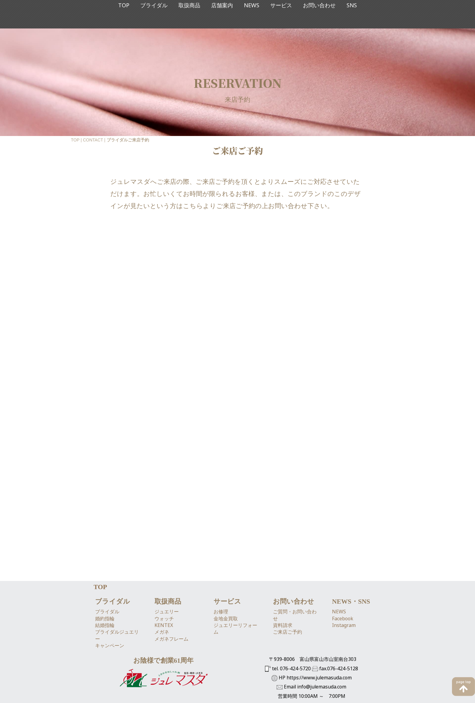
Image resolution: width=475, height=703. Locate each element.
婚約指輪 (105, 573)
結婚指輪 (105, 579)
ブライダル (154, 33)
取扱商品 (189, 33)
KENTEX (163, 579)
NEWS (251, 33)
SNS (352, 33)
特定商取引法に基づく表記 (201, 683)
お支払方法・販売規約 (299, 683)
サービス (281, 33)
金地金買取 (226, 573)
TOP (123, 33)
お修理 (221, 566)
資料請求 (282, 579)
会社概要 (163, 683)
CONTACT (93, 140)
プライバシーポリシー (252, 683)
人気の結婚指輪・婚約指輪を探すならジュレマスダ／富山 (197, 697)
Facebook (342, 573)
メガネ (161, 586)
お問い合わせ (319, 33)
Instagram (344, 579)
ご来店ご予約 (287, 586)
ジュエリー (166, 566)
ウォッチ (164, 573)
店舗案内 (222, 33)
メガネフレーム (171, 593)
